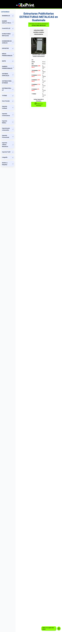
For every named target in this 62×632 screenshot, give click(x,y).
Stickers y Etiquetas (4, 163)
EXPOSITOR (5, 48)
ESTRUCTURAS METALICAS (6, 34)
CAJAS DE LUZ (6, 28)
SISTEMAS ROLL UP (6, 89)
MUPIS (4, 61)
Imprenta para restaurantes (6, 129)
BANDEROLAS (6, 15)
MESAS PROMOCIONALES (7, 54)
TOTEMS (4, 95)
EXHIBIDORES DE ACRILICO (7, 42)
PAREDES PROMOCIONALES (7, 67)
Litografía (4, 157)
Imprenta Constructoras (6, 114)
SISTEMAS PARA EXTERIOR (6, 82)
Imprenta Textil (6, 152)
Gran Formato (6, 101)
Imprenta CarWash (4, 107)
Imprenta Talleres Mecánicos (5, 144)
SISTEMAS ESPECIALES (5, 74)
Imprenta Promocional (5, 136)
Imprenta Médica (4, 121)
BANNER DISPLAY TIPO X (6, 22)
